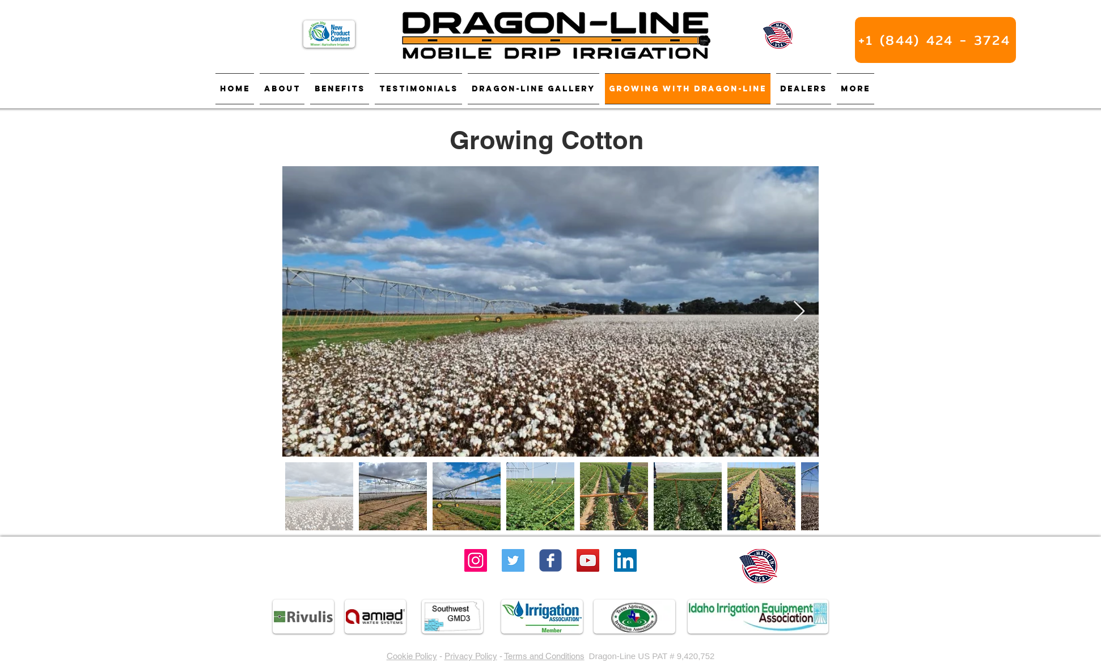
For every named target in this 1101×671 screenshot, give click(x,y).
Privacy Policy (470, 656)
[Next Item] (799, 312)
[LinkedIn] (625, 560)
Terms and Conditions (544, 656)
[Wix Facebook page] (550, 560)
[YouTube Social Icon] (588, 560)
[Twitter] (513, 560)
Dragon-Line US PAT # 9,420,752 (652, 656)
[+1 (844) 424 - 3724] (935, 40)
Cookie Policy (412, 656)
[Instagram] (475, 560)
